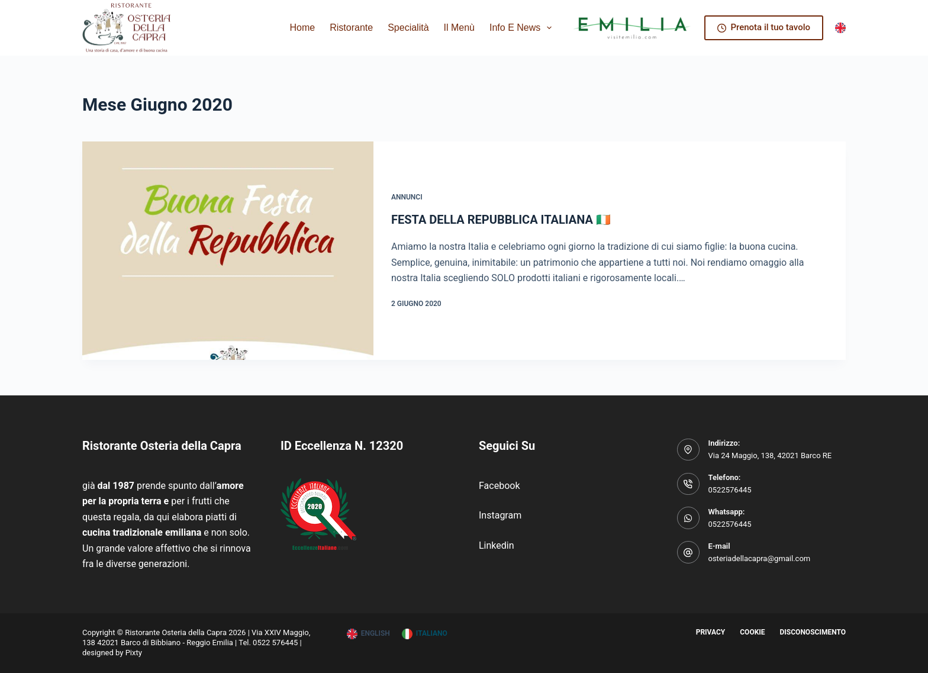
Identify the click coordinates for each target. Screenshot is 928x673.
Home (302, 27)
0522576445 (730, 489)
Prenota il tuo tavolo (763, 27)
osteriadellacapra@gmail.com (759, 558)
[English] (840, 27)
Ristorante (351, 27)
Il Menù (459, 27)
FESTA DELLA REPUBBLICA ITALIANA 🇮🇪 (501, 219)
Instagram (500, 515)
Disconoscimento (813, 632)
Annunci (407, 197)
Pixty (133, 652)
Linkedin (496, 545)
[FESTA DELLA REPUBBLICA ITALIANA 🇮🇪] (227, 250)
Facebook (499, 485)
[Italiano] (424, 634)
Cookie (752, 632)
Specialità (408, 27)
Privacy (711, 632)
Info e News (522, 28)
